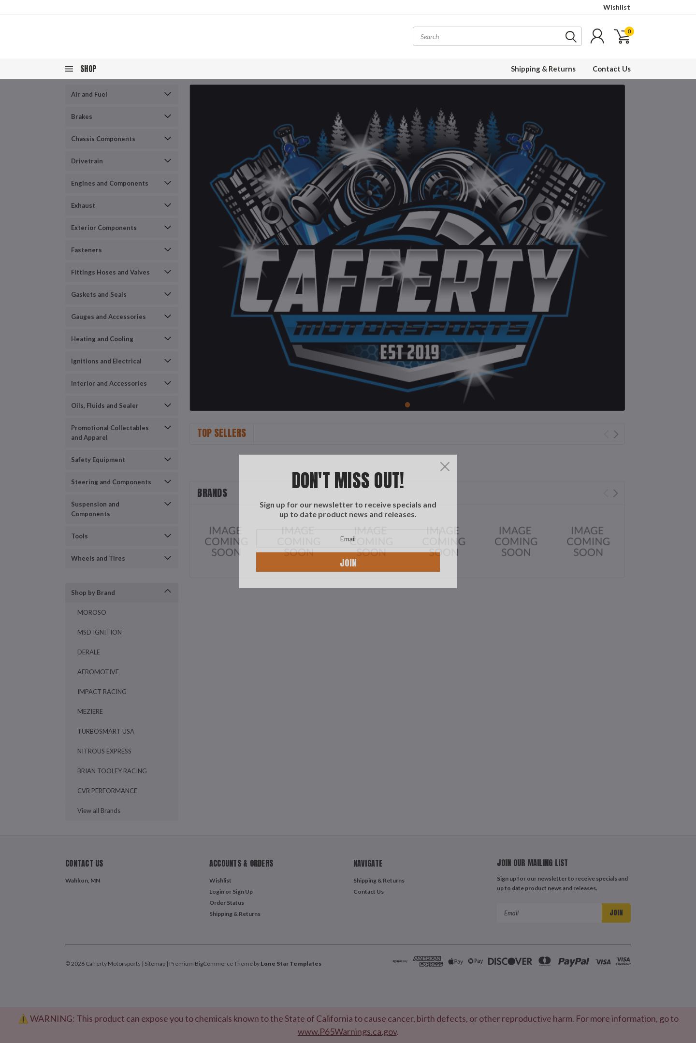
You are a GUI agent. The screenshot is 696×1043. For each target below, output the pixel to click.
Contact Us (612, 68)
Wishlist (616, 7)
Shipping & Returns (543, 68)
